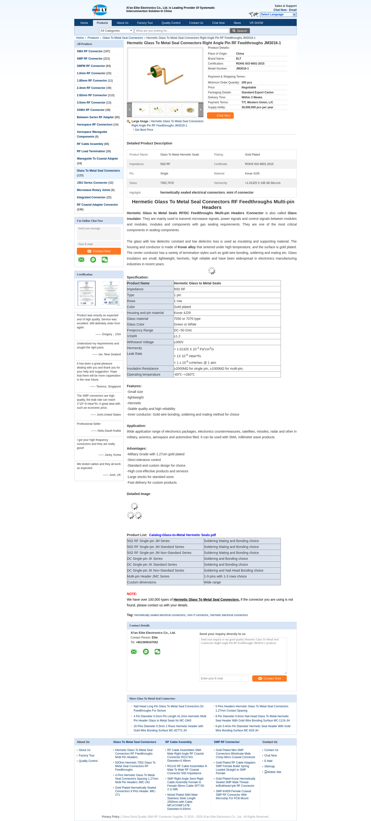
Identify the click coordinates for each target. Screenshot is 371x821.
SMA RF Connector (90, 51)
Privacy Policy (110, 816)
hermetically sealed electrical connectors (159, 615)
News (237, 23)
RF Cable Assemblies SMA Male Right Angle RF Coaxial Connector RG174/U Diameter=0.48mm (185, 755)
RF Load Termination (91, 151)
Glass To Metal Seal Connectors (122, 37)
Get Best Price (144, 129)
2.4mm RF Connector (91, 88)
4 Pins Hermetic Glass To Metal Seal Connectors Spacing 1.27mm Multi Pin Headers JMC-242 (136, 778)
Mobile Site (272, 772)
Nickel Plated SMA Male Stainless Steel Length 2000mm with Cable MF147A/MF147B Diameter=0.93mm (182, 802)
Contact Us (196, 23)
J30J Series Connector (92, 182)
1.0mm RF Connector (91, 73)
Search (242, 31)
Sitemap (269, 766)
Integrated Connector (91, 197)
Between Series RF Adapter (95, 117)
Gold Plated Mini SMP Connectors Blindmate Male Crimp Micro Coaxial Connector (235, 753)
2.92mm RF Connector (92, 95)
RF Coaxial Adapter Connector (97, 204)
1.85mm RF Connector (92, 80)
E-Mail (268, 761)
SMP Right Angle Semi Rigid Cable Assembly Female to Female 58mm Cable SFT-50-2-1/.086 (186, 784)
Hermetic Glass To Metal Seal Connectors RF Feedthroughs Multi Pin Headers (134, 753)
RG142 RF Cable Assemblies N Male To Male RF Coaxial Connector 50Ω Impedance (187, 770)
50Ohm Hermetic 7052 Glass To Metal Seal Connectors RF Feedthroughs (135, 766)
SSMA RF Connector (91, 110)
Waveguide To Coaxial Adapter (97, 158)
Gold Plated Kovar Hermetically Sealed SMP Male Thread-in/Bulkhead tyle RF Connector (235, 782)
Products (102, 23)
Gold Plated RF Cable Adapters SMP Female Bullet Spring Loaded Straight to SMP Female (235, 768)
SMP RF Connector (89, 58)
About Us (122, 23)
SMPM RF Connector (91, 66)
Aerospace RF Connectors (95, 124)
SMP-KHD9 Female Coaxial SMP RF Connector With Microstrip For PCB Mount (233, 795)
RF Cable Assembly (90, 144)
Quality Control (171, 23)
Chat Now (280, 10)
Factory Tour (145, 23)
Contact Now (98, 251)
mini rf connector (197, 615)
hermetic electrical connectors (229, 615)
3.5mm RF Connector (91, 102)
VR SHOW (256, 23)
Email (293, 10)
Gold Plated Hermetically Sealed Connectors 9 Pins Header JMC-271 (135, 791)
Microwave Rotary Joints (93, 190)
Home (84, 23)
